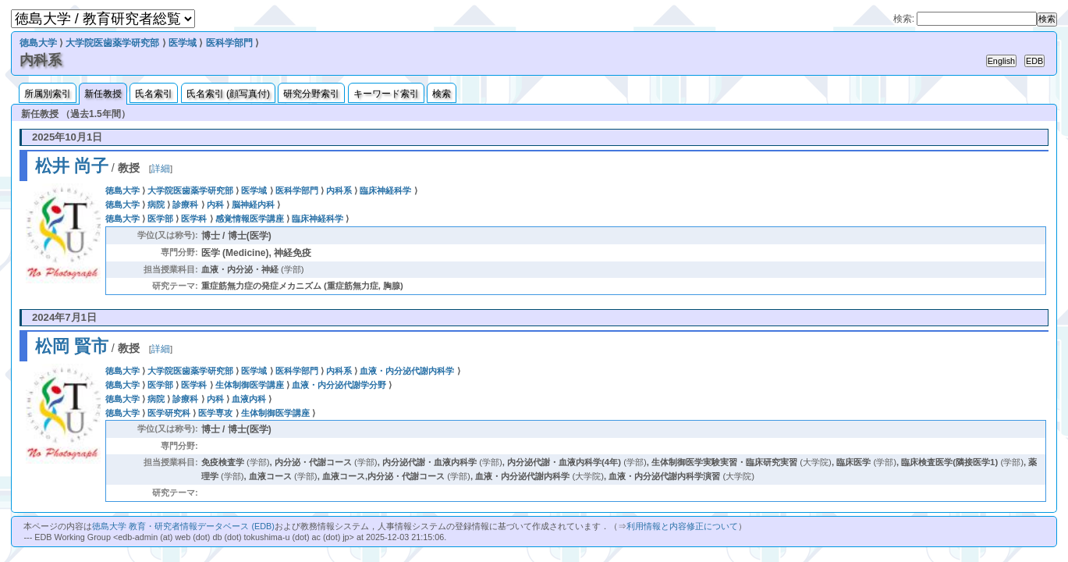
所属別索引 (47, 93)
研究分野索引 (311, 93)
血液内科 (249, 399)
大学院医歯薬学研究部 (112, 42)
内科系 (339, 190)
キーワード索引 (386, 93)
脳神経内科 (253, 204)
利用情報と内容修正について (682, 526)
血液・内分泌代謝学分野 (339, 384)
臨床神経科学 (385, 190)
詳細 (160, 168)
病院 (156, 204)
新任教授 (103, 93)
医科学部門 (229, 42)
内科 (215, 204)
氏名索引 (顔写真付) (228, 93)
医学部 (160, 218)
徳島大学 (38, 42)
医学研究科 (168, 413)
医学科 (194, 218)
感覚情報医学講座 (249, 218)
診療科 (185, 204)
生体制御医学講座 (249, 384)
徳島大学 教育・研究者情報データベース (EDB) (183, 526)
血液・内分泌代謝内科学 (407, 370)
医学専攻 (215, 413)
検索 (441, 93)
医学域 (183, 42)
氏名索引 (153, 93)
